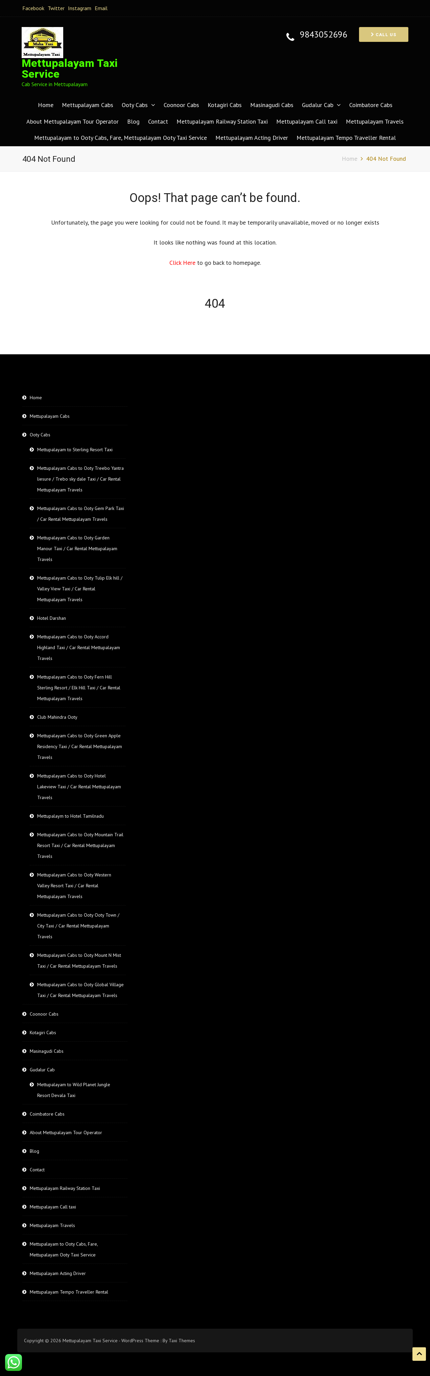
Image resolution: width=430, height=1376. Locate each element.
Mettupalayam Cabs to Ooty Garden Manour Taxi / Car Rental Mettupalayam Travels (77, 548)
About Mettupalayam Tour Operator (72, 121)
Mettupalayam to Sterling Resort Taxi (75, 450)
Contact (158, 121)
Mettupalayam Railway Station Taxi (222, 121)
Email (101, 8)
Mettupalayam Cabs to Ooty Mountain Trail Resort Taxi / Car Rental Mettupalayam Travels (80, 845)
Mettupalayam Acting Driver (251, 138)
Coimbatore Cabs (370, 105)
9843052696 (323, 35)
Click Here (183, 262)
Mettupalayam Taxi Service (70, 68)
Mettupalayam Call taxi (306, 121)
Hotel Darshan (51, 618)
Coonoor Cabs (181, 105)
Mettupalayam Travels (375, 121)
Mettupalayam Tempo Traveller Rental (346, 138)
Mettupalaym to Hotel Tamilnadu (70, 816)
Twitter (56, 8)
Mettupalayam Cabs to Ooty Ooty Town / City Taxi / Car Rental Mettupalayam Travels (78, 926)
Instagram (79, 8)
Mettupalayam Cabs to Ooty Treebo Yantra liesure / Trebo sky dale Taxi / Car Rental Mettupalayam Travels (80, 479)
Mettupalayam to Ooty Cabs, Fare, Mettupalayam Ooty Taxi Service (120, 138)
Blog (133, 121)
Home (45, 105)
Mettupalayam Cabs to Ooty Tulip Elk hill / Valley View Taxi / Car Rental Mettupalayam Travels (79, 589)
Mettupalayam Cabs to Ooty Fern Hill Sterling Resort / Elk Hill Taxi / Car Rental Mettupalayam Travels (78, 688)
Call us (384, 34)
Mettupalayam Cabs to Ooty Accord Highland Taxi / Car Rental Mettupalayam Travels (78, 647)
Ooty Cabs (135, 105)
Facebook (33, 8)
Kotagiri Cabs (225, 105)
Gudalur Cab (317, 105)
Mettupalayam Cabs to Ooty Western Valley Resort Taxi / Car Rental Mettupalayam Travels (74, 885)
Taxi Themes (182, 1340)
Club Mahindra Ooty (57, 717)
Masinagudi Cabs (271, 105)
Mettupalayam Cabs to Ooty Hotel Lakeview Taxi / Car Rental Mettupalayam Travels (79, 786)
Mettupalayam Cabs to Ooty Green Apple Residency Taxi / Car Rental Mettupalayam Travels (79, 746)
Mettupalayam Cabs (87, 105)
